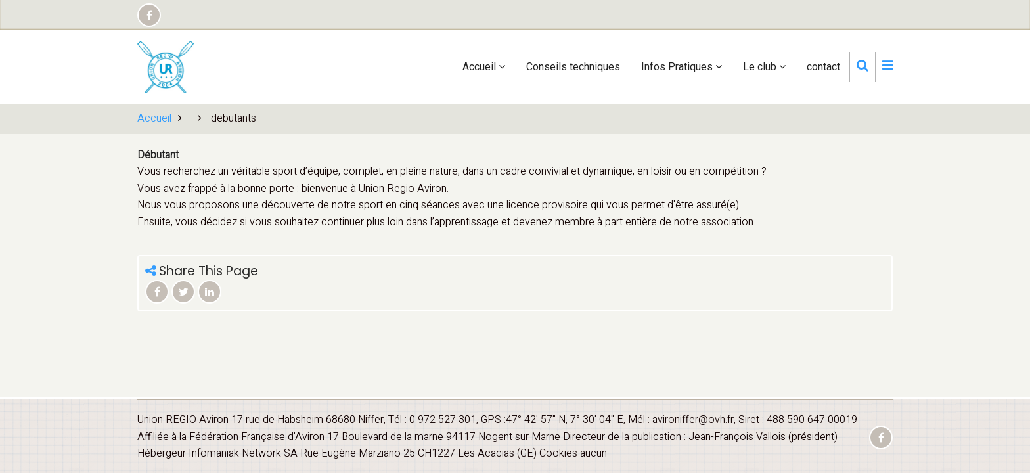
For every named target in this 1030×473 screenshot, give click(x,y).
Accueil (483, 66)
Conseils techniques (573, 66)
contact (823, 66)
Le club (764, 66)
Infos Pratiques (681, 66)
